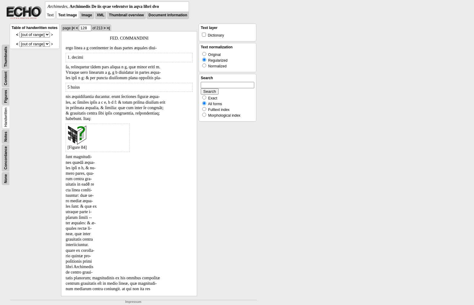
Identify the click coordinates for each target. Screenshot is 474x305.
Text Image (67, 15)
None (6, 178)
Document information (167, 15)
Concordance (6, 158)
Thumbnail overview (126, 15)
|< (73, 28)
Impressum (133, 301)
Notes (6, 136)
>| (108, 28)
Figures (6, 96)
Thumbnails (6, 57)
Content (6, 78)
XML (100, 15)
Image (87, 15)
